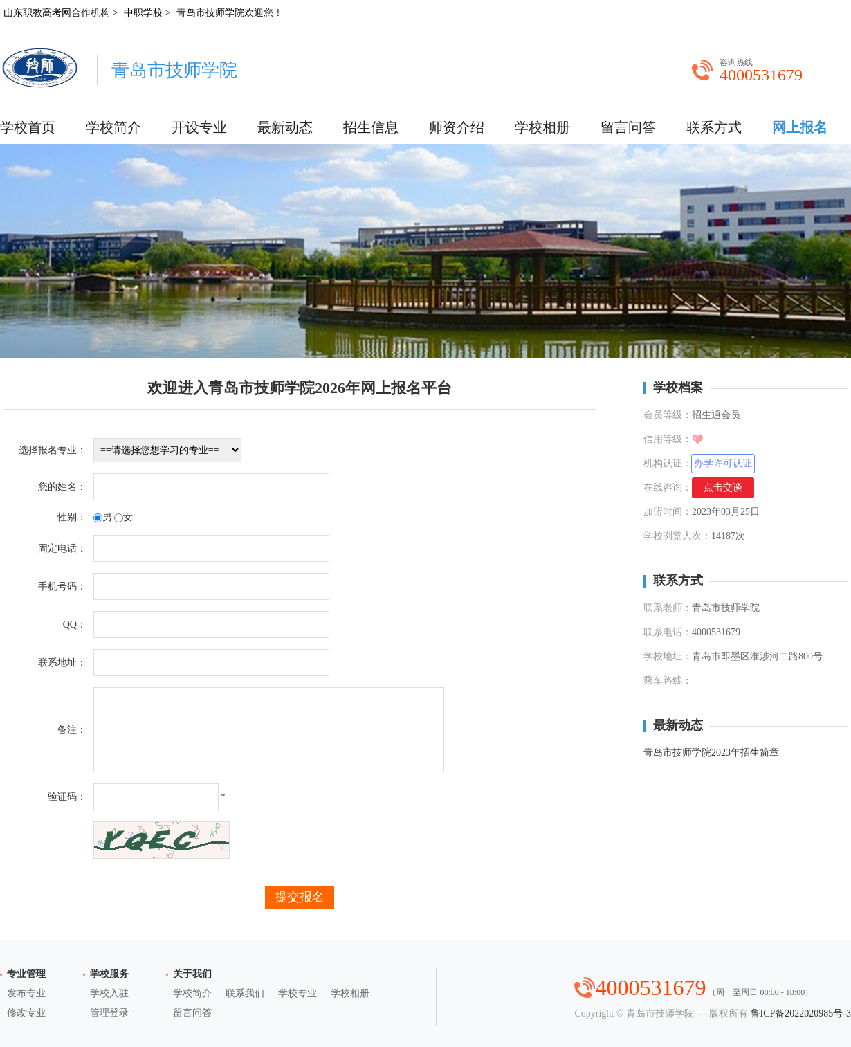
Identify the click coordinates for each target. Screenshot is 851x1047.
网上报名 (799, 127)
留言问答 (628, 127)
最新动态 (285, 127)
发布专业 (26, 993)
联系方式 (714, 127)
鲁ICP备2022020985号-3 (801, 1013)
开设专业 (199, 127)
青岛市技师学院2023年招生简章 (711, 752)
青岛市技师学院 (210, 13)
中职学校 (143, 13)
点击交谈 (723, 487)
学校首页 (27, 127)
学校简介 (113, 127)
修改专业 (26, 1013)
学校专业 (297, 993)
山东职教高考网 (37, 13)
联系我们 (245, 993)
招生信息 (371, 127)
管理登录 (109, 1013)
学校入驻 (109, 993)
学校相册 (542, 127)
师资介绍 (456, 127)
